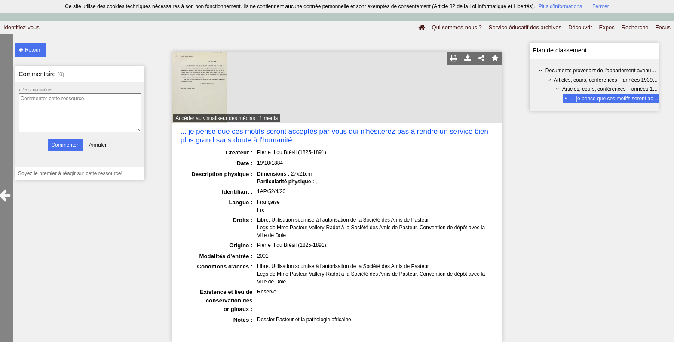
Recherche (635, 27)
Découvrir (580, 27)
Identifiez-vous (21, 27)
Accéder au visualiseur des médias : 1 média (226, 118)
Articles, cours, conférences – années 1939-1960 (610, 80)
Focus (663, 27)
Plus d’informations (560, 6)
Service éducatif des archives (525, 27)
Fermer (600, 6)
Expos (607, 27)
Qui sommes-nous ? (457, 27)
